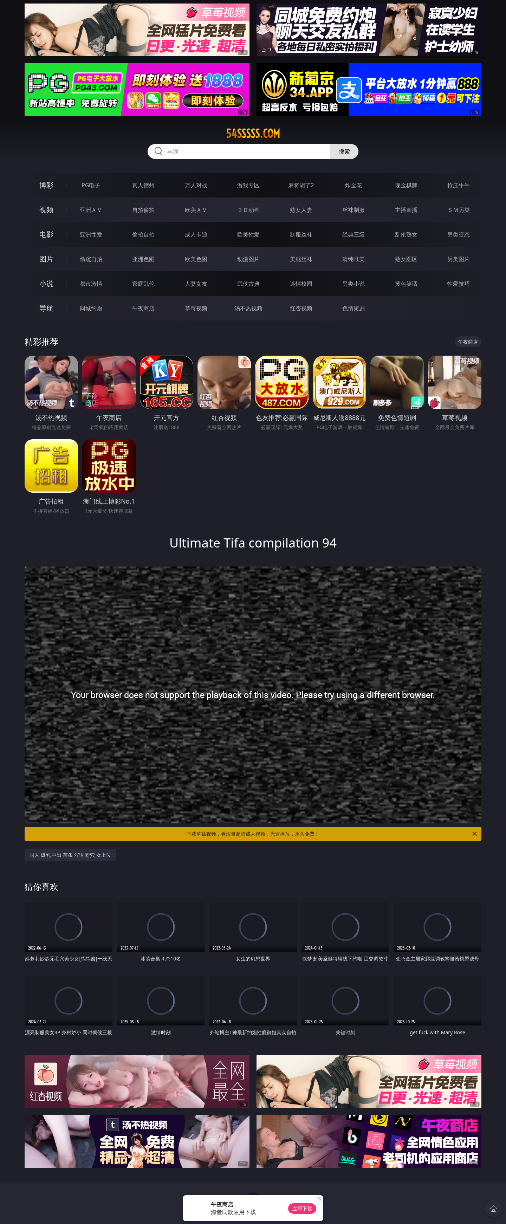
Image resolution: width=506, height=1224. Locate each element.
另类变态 (458, 234)
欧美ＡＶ (196, 210)
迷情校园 (301, 283)
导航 (46, 308)
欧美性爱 (248, 234)
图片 (46, 259)
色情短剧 (353, 308)
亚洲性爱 (91, 234)
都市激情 (91, 283)
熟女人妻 (301, 210)
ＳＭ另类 (458, 210)
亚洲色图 (143, 259)
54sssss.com (253, 134)
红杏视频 (301, 308)
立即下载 (302, 1208)
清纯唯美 (353, 259)
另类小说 (353, 283)
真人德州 (143, 185)
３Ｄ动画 (248, 210)
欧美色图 (196, 259)
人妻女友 (196, 283)
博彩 (46, 185)
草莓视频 (196, 308)
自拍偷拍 (143, 210)
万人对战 (196, 185)
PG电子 (91, 185)
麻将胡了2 (301, 185)
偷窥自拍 (91, 259)
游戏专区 (248, 185)
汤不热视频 (248, 308)
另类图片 (458, 259)
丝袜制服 (353, 210)
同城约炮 (91, 308)
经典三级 (353, 234)
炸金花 (353, 185)
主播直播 (406, 210)
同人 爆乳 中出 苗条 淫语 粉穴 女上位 (70, 854)
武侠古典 (248, 283)
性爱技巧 (458, 283)
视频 (46, 209)
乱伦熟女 (406, 234)
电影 (46, 234)
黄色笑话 (406, 283)
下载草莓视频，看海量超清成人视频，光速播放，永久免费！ (332, 834)
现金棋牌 (406, 185)
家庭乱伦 (143, 283)
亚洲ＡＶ (91, 210)
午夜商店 (143, 308)
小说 (46, 283)
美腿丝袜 (301, 259)
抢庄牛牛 (458, 185)
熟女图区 (406, 259)
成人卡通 (196, 234)
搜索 (344, 151)
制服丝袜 (301, 234)
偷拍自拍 (143, 234)
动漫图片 (248, 259)
